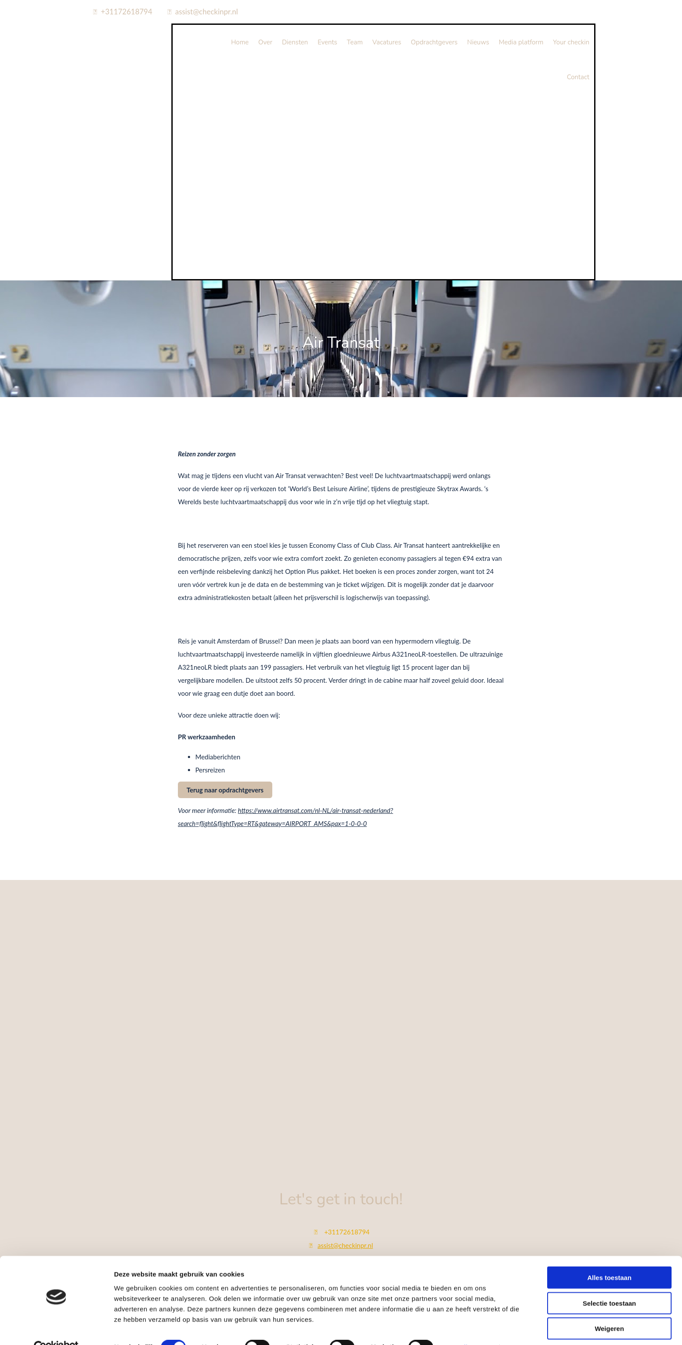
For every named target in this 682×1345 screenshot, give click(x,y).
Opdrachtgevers (434, 42)
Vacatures (386, 42)
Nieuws (478, 42)
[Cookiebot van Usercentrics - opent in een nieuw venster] (56, 1328)
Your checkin (571, 42)
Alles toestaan (609, 1258)
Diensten (295, 42)
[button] (225, 790)
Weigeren (609, 1309)
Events (327, 42)
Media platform (521, 42)
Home (240, 42)
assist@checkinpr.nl (206, 11)
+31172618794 (126, 11)
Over (265, 42)
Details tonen (470, 1328)
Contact (578, 77)
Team (355, 42)
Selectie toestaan (609, 1284)
